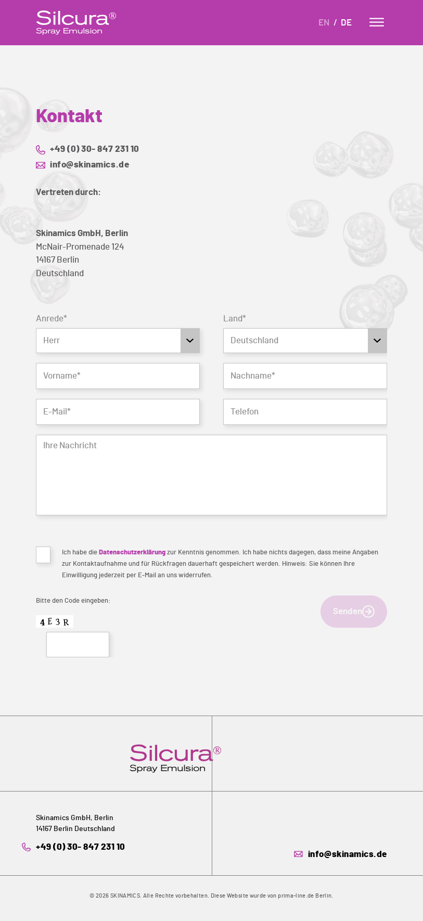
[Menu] (376, 22)
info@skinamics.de (89, 165)
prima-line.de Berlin (304, 896)
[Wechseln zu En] (326, 24)
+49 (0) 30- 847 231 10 (94, 149)
